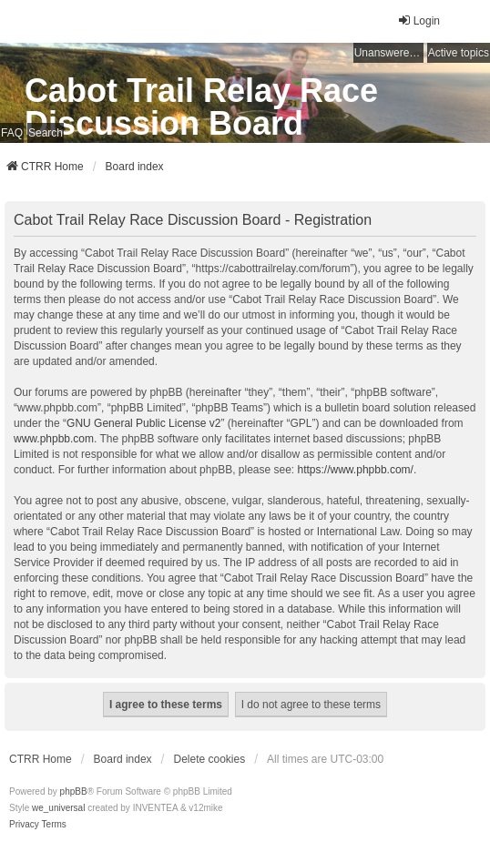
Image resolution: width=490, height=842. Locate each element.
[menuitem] (24, 825)
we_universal (58, 808)
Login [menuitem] (418, 20)
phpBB (73, 791)
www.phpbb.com (54, 438)
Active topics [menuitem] (458, 52)
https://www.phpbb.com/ (355, 469)
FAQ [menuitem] (12, 133)
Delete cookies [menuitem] (210, 759)
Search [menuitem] (45, 133)
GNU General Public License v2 (143, 423)
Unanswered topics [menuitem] (389, 52)
